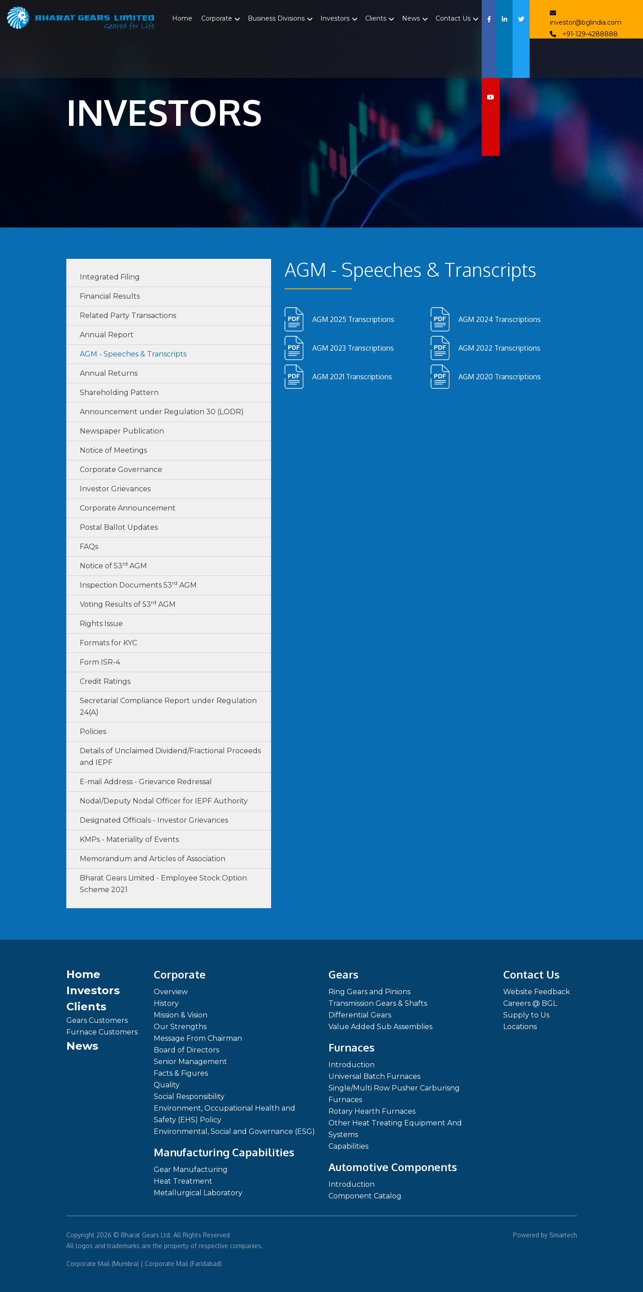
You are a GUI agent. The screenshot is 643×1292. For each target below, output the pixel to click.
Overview (171, 991)
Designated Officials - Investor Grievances (154, 820)
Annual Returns (109, 373)
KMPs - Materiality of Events (129, 839)
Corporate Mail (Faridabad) (183, 1263)
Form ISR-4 (100, 662)
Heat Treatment (183, 1181)
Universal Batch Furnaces (374, 1076)
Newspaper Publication (122, 431)
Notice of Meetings (113, 450)
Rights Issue (101, 623)
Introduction (351, 1064)
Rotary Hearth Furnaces (371, 1111)
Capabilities (348, 1146)
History (166, 1003)
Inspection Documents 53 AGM (138, 585)
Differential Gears (359, 1015)
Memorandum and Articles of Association (152, 858)
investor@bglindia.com (585, 18)
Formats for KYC (108, 643)
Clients (379, 18)
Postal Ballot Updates (119, 527)
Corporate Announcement (128, 508)
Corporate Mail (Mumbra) (102, 1263)
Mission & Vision (180, 1015)
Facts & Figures (181, 1073)
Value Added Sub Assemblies (380, 1026)
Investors (338, 18)
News (414, 18)
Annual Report (107, 335)
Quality (167, 1085)
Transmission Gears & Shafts (377, 1003)
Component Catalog (364, 1196)
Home (182, 18)
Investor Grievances (115, 489)
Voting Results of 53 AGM (128, 604)
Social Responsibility (189, 1096)
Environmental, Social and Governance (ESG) (234, 1131)
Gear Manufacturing (191, 1169)
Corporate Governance (121, 469)
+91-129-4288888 (584, 34)
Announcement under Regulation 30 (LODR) (162, 412)
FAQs (89, 546)
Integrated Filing (110, 277)
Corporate (220, 18)
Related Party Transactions (128, 315)
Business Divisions (280, 18)
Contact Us (457, 18)
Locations (520, 1026)
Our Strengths (180, 1026)
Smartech (563, 1235)
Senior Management (190, 1061)
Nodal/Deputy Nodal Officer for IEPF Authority (164, 801)
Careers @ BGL (530, 1003)
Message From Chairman (198, 1038)
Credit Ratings (105, 681)
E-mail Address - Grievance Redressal (146, 781)
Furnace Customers (102, 1032)
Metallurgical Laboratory (198, 1193)
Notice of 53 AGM (113, 566)
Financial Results (110, 296)
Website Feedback (536, 991)
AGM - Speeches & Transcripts (133, 354)
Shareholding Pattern (119, 392)
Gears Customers (97, 1020)
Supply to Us (526, 1015)
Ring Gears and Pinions (369, 991)
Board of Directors (186, 1050)
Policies (93, 731)
